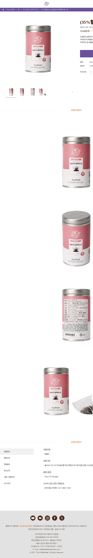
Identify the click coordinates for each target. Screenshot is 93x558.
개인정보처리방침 (26, 526)
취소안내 (7, 471)
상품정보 (7, 452)
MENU (4, 4)
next (72, 92)
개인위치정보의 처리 (35, 529)
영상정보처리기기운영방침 (43, 526)
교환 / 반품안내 (9, 477)
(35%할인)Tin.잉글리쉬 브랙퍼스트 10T (55, 9)
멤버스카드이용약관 (60, 526)
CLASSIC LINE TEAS (30, 9)
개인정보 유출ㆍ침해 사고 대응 (54, 529)
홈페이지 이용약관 (12, 526)
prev (4, 92)
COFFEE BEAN (46, 4)
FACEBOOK (54, 518)
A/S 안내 (7, 483)
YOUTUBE (32, 518)
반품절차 (7, 464)
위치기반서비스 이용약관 (77, 526)
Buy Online (11, 9)
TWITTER (61, 518)
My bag (88, 3)
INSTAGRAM (47, 518)
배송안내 (7, 458)
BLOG (40, 518)
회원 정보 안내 (81, 4)
